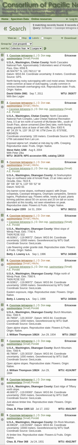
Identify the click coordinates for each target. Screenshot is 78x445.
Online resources (41, 19)
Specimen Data (20, 19)
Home (4, 19)
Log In (73, 19)
